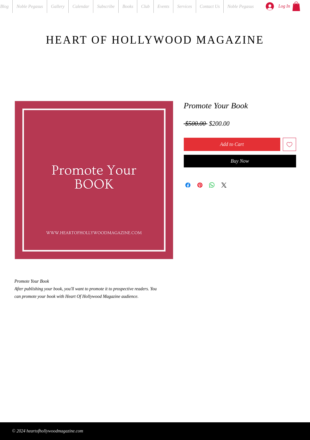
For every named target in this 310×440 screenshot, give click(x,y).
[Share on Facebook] (188, 185)
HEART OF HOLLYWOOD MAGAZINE (155, 40)
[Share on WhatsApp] (212, 185)
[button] (296, 6)
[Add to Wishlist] (289, 144)
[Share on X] (224, 185)
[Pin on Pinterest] (200, 185)
